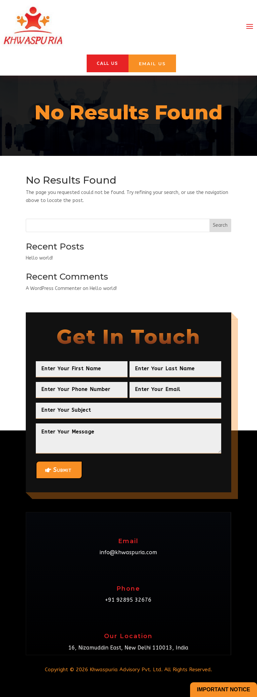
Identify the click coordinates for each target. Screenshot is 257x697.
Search (220, 225)
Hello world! (39, 258)
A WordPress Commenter (53, 288)
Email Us (152, 63)
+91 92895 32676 (128, 600)
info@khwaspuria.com (128, 552)
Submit (62, 470)
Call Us (107, 63)
